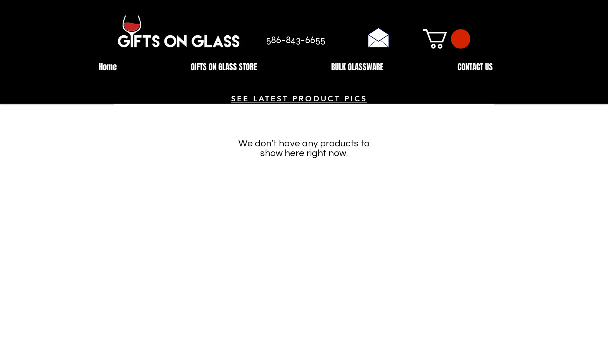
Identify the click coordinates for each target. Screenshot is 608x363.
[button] (446, 39)
